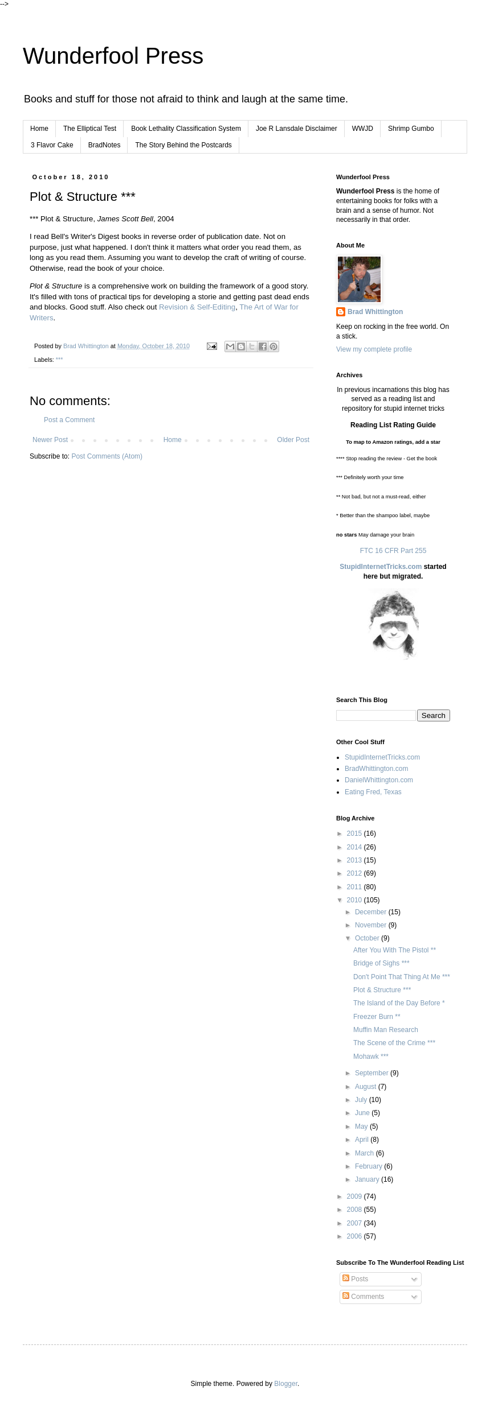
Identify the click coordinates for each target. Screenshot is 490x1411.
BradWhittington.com (376, 769)
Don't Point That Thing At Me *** (401, 977)
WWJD (362, 129)
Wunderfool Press (113, 55)
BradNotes (104, 145)
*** (59, 359)
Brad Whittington (375, 312)
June (363, 1113)
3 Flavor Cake (52, 145)
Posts (355, 1279)
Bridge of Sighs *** (381, 963)
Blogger (285, 1384)
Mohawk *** (371, 1057)
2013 (355, 860)
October (368, 938)
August (366, 1087)
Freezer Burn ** (377, 1017)
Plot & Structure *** (382, 990)
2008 (355, 1210)
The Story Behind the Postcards (183, 145)
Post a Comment (69, 420)
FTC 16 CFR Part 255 (393, 551)
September (372, 1073)
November (372, 925)
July (362, 1100)
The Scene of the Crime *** (394, 1043)
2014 (355, 847)
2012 (355, 873)
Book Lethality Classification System (186, 129)
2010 (355, 900)
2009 (355, 1196)
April (362, 1140)
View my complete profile (374, 349)
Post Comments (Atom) (106, 456)
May (362, 1127)
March (365, 1153)
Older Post (293, 440)
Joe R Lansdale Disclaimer (296, 129)
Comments (363, 1297)
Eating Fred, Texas (373, 792)
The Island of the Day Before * (399, 1003)
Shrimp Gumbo (411, 129)
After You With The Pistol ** (394, 950)
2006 (355, 1236)
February (369, 1166)
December (372, 912)
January (368, 1179)
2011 (355, 887)
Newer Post (50, 440)
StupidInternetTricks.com (381, 567)
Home (39, 129)
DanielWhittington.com (379, 780)
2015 (355, 833)
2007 (355, 1223)
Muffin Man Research (385, 1030)
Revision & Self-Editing (197, 307)
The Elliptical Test (89, 129)
